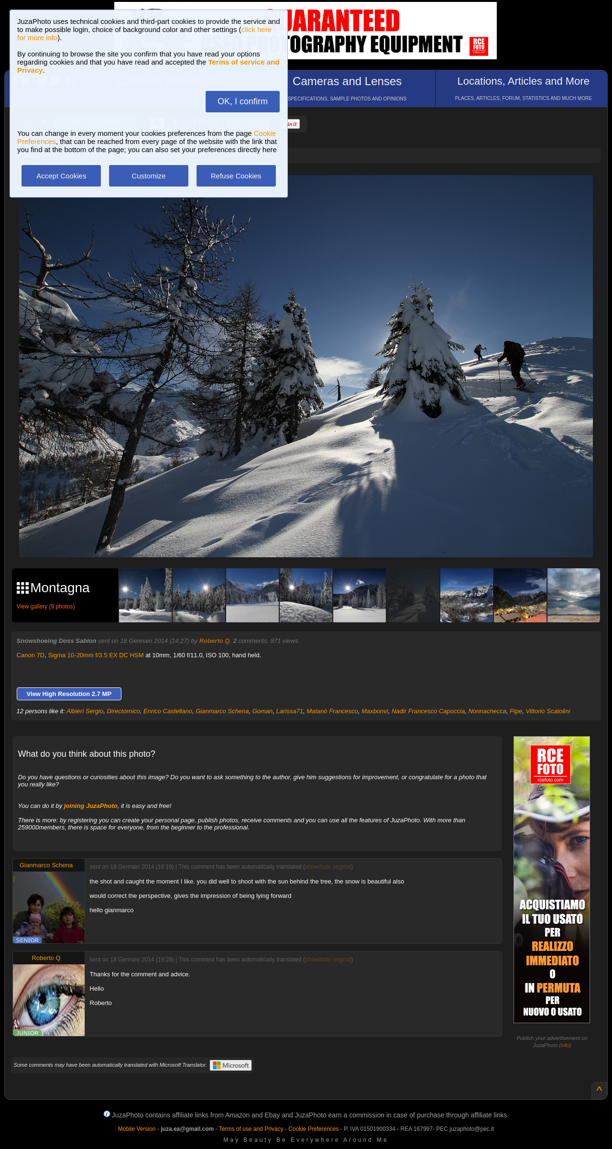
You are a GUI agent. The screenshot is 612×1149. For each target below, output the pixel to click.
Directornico (123, 711)
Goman (262, 711)
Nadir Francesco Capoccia (428, 711)
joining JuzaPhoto (91, 805)
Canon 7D (31, 655)
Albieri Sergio (84, 711)
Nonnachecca (487, 711)
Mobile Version (137, 1129)
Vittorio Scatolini (547, 711)
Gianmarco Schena (222, 711)
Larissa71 (289, 711)
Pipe (516, 711)
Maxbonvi (374, 711)
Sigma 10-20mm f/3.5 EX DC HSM (95, 655)
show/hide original (328, 866)
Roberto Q (214, 640)
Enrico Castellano (167, 711)
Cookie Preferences (313, 1129)
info (565, 1045)
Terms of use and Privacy (251, 1129)
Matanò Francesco (332, 711)
